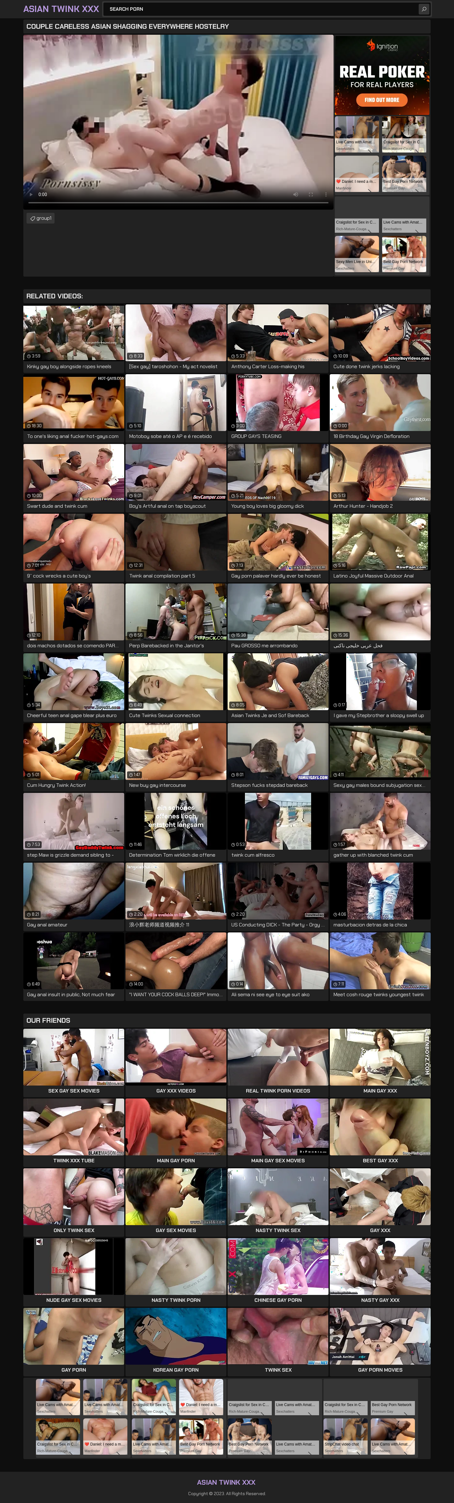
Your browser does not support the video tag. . (178, 122)
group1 (44, 218)
